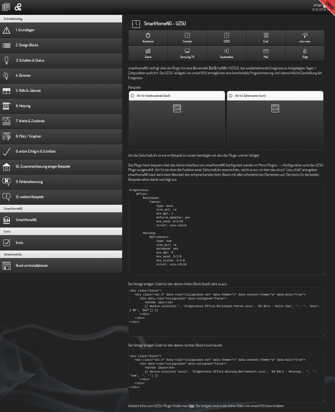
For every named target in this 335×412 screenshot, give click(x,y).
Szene (148, 57)
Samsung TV (187, 57)
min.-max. (305, 41)
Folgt (305, 57)
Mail (266, 57)
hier (191, 405)
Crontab (187, 41)
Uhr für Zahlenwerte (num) (264, 94)
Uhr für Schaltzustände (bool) (167, 94)
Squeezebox (226, 57)
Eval (265, 41)
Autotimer (148, 41)
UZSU (227, 41)
